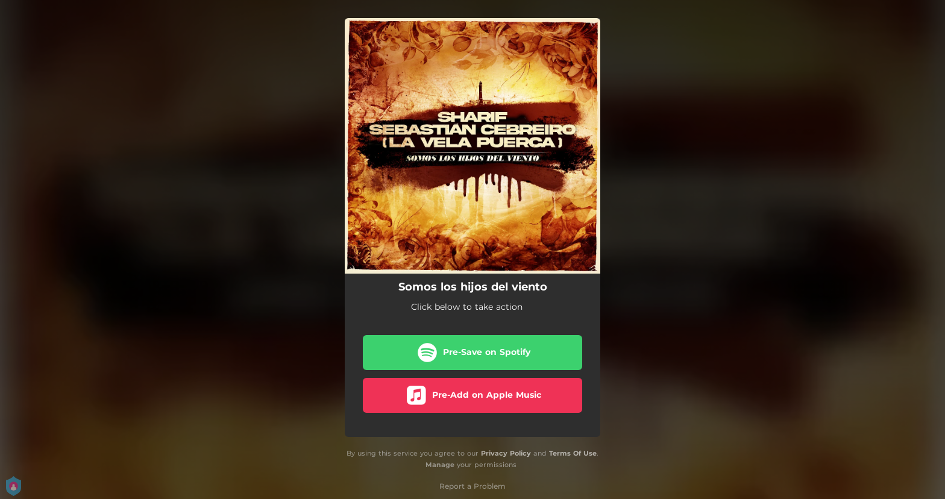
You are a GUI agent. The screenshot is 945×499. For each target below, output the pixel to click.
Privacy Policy (506, 453)
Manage (439, 464)
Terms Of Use (573, 453)
